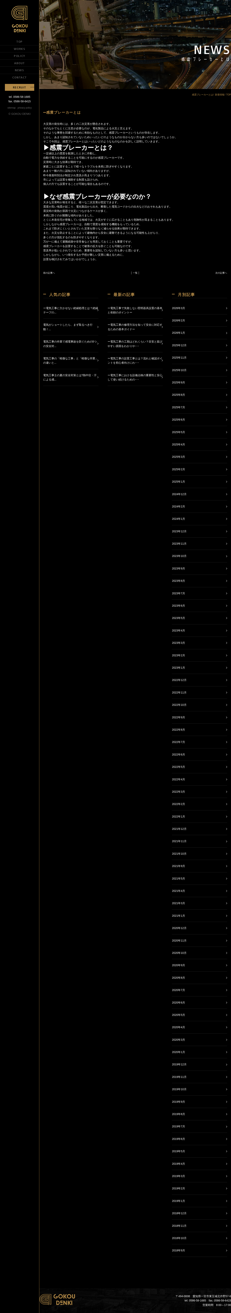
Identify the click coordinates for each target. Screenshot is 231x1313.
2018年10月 (179, 1238)
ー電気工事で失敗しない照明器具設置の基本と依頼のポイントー (135, 310)
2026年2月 (178, 320)
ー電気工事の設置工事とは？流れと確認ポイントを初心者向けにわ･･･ (135, 360)
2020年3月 (178, 1039)
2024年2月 (178, 506)
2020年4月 (178, 1027)
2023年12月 (179, 531)
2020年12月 (179, 928)
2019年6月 (178, 1138)
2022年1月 (178, 816)
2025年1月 (178, 481)
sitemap (11, 107)
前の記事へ (49, 273)
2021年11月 (179, 841)
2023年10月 (179, 556)
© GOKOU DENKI (20, 113)
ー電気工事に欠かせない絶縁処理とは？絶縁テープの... (70, 310)
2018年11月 (179, 1225)
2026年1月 (178, 332)
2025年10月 (179, 370)
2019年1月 (178, 1200)
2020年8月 (178, 977)
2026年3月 (178, 308)
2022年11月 (179, 692)
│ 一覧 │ (135, 273)
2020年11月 (179, 940)
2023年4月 (178, 630)
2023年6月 (178, 605)
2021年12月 (179, 828)
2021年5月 (178, 878)
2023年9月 (178, 568)
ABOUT (19, 63)
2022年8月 (178, 729)
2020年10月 (179, 952)
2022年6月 (178, 754)
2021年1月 (178, 915)
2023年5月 (178, 618)
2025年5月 (178, 432)
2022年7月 (178, 742)
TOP (19, 41)
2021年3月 (178, 903)
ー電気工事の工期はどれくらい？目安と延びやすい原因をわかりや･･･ (135, 343)
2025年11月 (179, 357)
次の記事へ (221, 273)
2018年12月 (179, 1213)
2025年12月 (179, 345)
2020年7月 (178, 990)
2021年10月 (179, 853)
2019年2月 (178, 1188)
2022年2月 (178, 804)
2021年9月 (178, 866)
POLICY (19, 56)
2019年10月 (179, 1089)
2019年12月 (179, 1064)
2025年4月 (178, 444)
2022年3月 (178, 791)
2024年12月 (179, 494)
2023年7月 (178, 593)
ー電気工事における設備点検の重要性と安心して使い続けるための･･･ (135, 377)
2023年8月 (178, 580)
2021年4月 (178, 890)
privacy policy (25, 107)
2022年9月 (178, 717)
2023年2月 (178, 655)
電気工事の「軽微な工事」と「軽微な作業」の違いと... (70, 360)
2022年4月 (178, 779)
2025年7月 (178, 407)
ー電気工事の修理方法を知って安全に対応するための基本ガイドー (135, 327)
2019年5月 (178, 1151)
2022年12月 (179, 680)
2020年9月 (178, 965)
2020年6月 (178, 1002)
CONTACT (19, 77)
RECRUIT (19, 87)
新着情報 (219, 94)
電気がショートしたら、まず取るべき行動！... (68, 327)
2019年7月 (178, 1126)
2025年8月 (178, 394)
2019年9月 (178, 1101)
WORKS (19, 49)
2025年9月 (178, 382)
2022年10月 (179, 704)
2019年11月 (179, 1076)
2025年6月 (178, 419)
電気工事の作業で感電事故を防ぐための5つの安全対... (70, 343)
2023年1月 (178, 667)
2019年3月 (178, 1176)
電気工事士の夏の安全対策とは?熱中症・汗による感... (70, 377)
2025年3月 (178, 456)
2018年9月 (178, 1250)
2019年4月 (178, 1163)
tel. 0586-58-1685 (19, 96)
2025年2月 (178, 469)
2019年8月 (178, 1114)
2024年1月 (178, 518)
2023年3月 (178, 642)
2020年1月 (178, 1052)
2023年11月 (179, 543)
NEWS (19, 70)
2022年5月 (178, 766)
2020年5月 (178, 1014)
